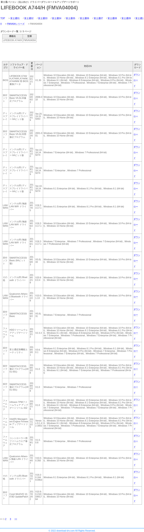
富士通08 (112, 18)
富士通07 (98, 18)
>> (15, 519)
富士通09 (126, 18)
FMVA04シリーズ (16, 24)
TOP (2, 18)
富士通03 (42, 18)
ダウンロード (136, 80)
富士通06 (84, 18)
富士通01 (15, 18)
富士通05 (70, 18)
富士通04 (56, 18)
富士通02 (29, 18)
